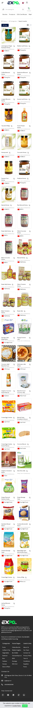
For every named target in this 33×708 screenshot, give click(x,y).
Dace (4, 475)
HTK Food (6, 369)
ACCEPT (25, 706)
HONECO (5, 51)
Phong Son (22, 50)
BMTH (20, 209)
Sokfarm (5, 396)
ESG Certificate (22, 14)
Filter (5, 25)
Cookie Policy (16, 706)
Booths (5, 14)
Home (5, 21)
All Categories (13, 21)
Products (12, 14)
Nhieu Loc (22, 581)
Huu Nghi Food (7, 342)
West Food (22, 396)
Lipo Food (6, 422)
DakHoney (22, 262)
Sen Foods (22, 448)
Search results (23, 21)
